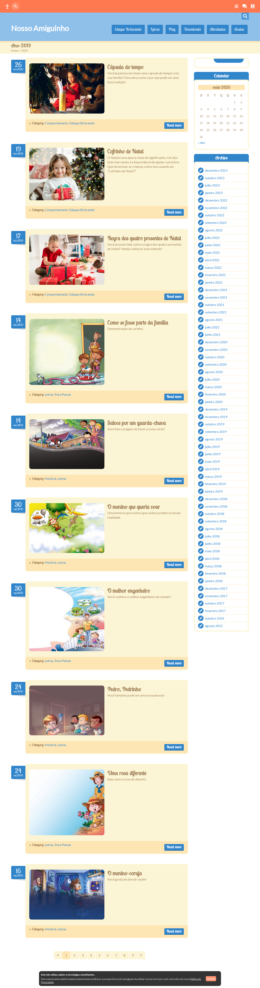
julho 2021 (212, 327)
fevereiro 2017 (215, 611)
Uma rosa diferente (126, 773)
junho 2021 (212, 334)
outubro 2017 (214, 603)
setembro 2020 (215, 364)
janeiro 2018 (213, 581)
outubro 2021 (214, 305)
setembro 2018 (215, 521)
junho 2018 (212, 543)
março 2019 (213, 476)
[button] (7, 6)
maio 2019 (212, 461)
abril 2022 (212, 260)
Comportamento (56, 123)
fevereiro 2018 (215, 573)
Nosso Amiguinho (40, 28)
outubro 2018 (214, 514)
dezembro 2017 (216, 588)
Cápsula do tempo (125, 67)
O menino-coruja (124, 873)
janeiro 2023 (213, 193)
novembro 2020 (216, 349)
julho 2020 (212, 379)
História (50, 478)
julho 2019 (212, 446)
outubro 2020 (214, 357)
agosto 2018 (214, 529)
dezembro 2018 (216, 499)
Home (15, 50)
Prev (58, 955)
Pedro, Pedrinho (124, 689)
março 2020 (213, 387)
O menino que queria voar (133, 506)
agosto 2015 (214, 625)
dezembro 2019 (216, 409)
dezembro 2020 (216, 342)
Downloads (191, 29)
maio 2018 (212, 551)
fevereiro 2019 (215, 484)
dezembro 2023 (216, 170)
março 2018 (213, 566)
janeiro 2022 (213, 282)
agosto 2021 (214, 320)
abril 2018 (212, 558)
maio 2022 (212, 252)
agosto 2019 (214, 439)
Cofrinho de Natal (125, 151)
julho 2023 (212, 185)
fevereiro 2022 (215, 275)
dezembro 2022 (216, 200)
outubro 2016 (214, 618)
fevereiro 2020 (215, 394)
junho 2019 (212, 454)
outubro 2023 (214, 178)
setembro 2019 (215, 431)
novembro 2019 (216, 416)
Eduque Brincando (126, 29)
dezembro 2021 (216, 290)
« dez (201, 142)
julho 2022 (212, 237)
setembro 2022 (215, 222)
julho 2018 (212, 536)
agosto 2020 (214, 372)
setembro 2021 (215, 312)
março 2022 (213, 267)
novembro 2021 (216, 297)
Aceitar (211, 978)
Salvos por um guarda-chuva (136, 422)
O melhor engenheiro (128, 590)
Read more (174, 125)
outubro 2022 (214, 215)
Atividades (217, 29)
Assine (239, 29)
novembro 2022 (216, 207)
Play (170, 29)
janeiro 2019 (213, 491)
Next (141, 955)
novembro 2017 (216, 596)
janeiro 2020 (213, 402)
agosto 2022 (214, 230)
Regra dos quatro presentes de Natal (144, 238)
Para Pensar (63, 394)
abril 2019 (212, 469)
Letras (153, 29)
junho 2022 (212, 245)
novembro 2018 (216, 506)
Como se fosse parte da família (137, 322)
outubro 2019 (214, 424)
